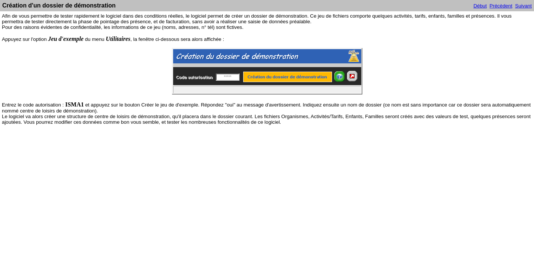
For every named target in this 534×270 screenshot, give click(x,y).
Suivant (523, 6)
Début (480, 6)
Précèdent (500, 6)
